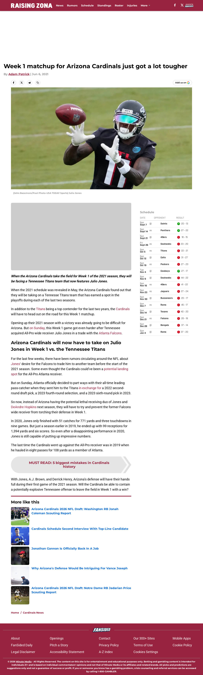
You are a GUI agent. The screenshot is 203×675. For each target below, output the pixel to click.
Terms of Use (143, 645)
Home (15, 612)
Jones (15, 364)
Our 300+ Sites (144, 638)
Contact (104, 638)
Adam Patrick (18, 74)
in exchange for (90, 388)
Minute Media (23, 661)
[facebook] (175, 5)
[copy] (37, 82)
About (15, 638)
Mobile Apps (182, 638)
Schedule (87, 5)
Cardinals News (33, 612)
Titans (40, 309)
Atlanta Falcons (110, 333)
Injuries (132, 5)
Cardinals (123, 309)
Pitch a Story (59, 645)
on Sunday (37, 328)
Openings (57, 638)
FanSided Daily (22, 645)
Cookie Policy (182, 645)
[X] (182, 5)
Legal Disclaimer (23, 652)
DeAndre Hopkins (23, 407)
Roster (119, 5)
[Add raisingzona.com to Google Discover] (182, 82)
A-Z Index (106, 652)
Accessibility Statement (67, 652)
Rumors (72, 5)
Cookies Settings (145, 652)
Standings (104, 5)
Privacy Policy (109, 645)
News (59, 5)
